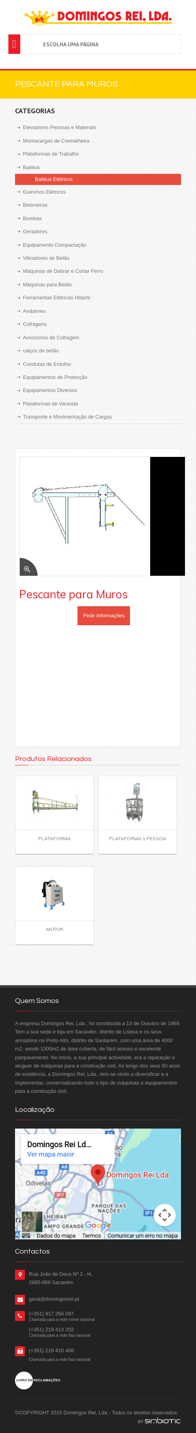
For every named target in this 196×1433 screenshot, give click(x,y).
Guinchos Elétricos (44, 192)
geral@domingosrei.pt (54, 1299)
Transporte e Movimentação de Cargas (67, 417)
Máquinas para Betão (47, 284)
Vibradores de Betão (46, 258)
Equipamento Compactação (54, 245)
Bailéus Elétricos (54, 179)
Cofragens (35, 324)
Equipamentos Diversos (50, 390)
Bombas (32, 218)
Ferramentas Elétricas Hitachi (56, 298)
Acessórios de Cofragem (51, 338)
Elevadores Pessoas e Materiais (59, 127)
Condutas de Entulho (47, 364)
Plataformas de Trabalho (51, 154)
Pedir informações (103, 615)
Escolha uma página (70, 44)
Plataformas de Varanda (50, 404)
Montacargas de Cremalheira (56, 141)
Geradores (35, 231)
